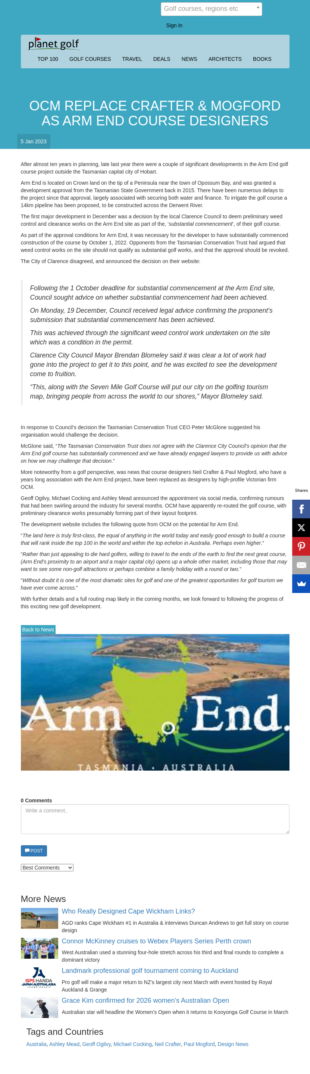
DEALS (161, 59)
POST (34, 850)
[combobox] (211, 9)
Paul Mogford (199, 1044)
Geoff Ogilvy (96, 1044)
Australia (36, 1044)
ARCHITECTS (225, 59)
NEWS (189, 59)
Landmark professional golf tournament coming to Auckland (150, 970)
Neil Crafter (168, 1044)
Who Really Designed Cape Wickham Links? (128, 911)
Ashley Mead (64, 1044)
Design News (233, 1044)
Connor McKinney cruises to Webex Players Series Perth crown (156, 941)
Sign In (174, 25)
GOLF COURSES (90, 59)
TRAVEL (132, 59)
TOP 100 (48, 59)
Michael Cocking (132, 1044)
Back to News (38, 630)
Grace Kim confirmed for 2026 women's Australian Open (145, 1000)
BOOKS (262, 59)
